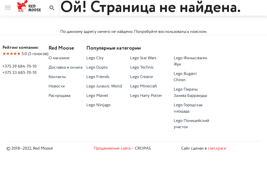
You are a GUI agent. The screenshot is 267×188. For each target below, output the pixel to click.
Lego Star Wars (143, 58)
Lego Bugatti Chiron (185, 77)
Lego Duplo (97, 68)
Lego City (95, 58)
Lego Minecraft (143, 86)
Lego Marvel (97, 96)
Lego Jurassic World (104, 86)
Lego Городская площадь (188, 108)
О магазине (58, 58)
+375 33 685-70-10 (19, 73)
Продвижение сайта (112, 148)
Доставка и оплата (65, 68)
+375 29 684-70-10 (19, 66)
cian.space (217, 148)
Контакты (57, 77)
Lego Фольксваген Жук (190, 61)
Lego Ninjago (98, 105)
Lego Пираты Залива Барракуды (190, 92)
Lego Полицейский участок (191, 124)
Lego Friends (98, 77)
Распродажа (59, 96)
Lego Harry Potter (146, 96)
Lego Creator (141, 77)
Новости (56, 86)
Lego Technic (142, 68)
